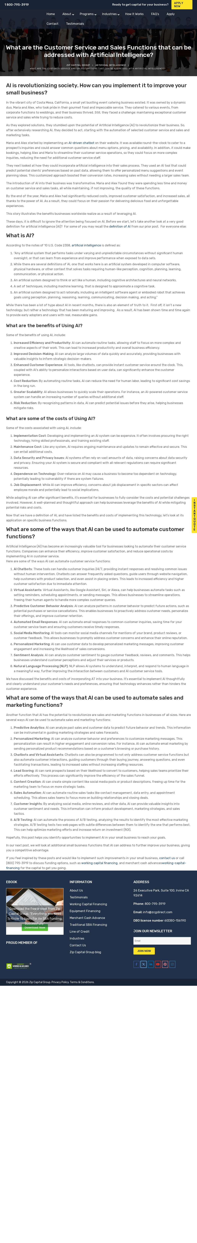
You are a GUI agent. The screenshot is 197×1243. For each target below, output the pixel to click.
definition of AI (120, 226)
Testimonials (79, 897)
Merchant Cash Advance (87, 918)
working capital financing (99, 863)
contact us (167, 858)
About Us (76, 890)
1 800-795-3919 (17, 4)
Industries (77, 938)
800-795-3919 (155, 904)
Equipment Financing (85, 911)
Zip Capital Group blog (85, 952)
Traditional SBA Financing (88, 925)
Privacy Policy (60, 982)
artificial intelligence (86, 245)
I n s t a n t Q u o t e (194, 515)
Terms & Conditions (82, 982)
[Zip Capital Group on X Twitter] (143, 964)
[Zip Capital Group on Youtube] (158, 964)
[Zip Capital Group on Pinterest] (165, 964)
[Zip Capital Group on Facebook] (136, 964)
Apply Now (178, 5)
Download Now (35, 927)
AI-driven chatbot (81, 143)
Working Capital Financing (88, 904)
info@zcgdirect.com (157, 912)
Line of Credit (80, 931)
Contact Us (78, 945)
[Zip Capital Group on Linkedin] (151, 964)
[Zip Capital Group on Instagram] (172, 964)
